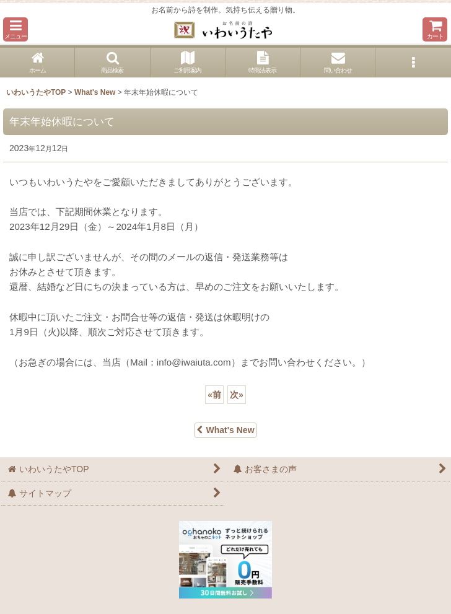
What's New (225, 430)
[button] (15, 29)
